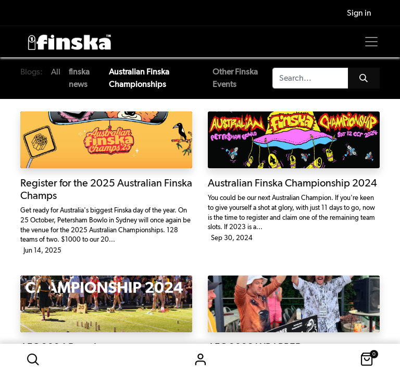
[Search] (364, 78)
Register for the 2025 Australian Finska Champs (106, 189)
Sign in (200, 359)
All (55, 72)
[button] (33, 359)
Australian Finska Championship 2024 (292, 183)
